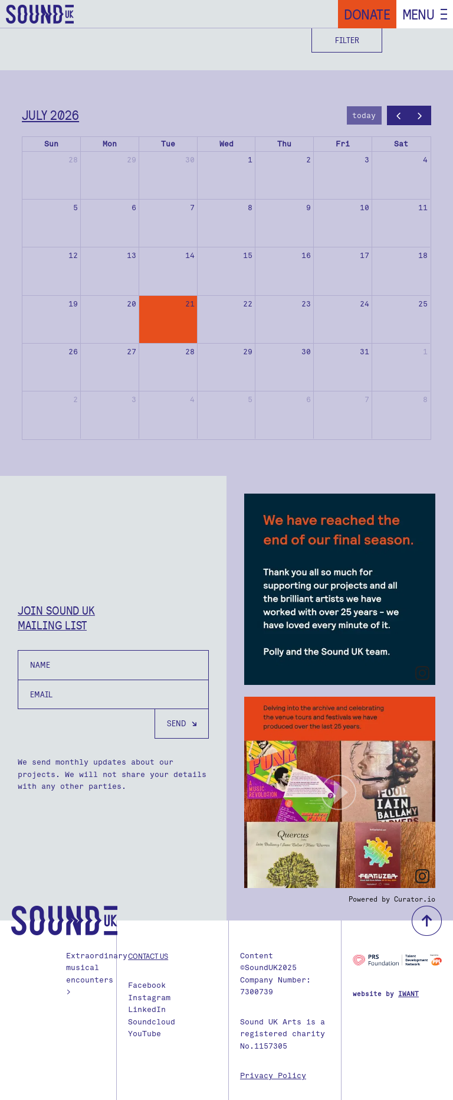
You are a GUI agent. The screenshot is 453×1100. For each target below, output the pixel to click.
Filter (347, 40)
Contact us (148, 956)
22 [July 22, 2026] (247, 304)
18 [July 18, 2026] (423, 255)
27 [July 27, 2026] (131, 352)
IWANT (408, 994)
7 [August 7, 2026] (367, 399)
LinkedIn (147, 1009)
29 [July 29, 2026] (247, 352)
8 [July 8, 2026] (250, 208)
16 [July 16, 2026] (306, 255)
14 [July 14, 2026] (190, 255)
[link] (422, 673)
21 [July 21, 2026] (190, 304)
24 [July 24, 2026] (364, 304)
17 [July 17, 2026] (364, 255)
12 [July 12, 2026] (73, 255)
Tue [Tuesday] (168, 144)
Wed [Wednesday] (226, 144)
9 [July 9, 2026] (308, 208)
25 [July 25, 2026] (423, 304)
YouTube (144, 1034)
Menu (418, 14)
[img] (339, 589)
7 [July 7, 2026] (192, 208)
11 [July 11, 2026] (423, 208)
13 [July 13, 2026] (131, 255)
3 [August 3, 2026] (134, 399)
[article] (339, 589)
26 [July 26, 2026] (73, 352)
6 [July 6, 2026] (134, 208)
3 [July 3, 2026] (367, 160)
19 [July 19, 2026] (73, 304)
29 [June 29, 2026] (131, 160)
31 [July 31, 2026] (364, 352)
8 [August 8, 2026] (425, 399)
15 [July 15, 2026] (247, 255)
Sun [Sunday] (51, 144)
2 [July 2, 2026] (308, 160)
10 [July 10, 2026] (364, 208)
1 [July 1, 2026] (250, 160)
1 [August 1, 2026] (425, 352)
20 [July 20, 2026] (131, 304)
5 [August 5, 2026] (250, 399)
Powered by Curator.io (392, 899)
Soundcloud (151, 1022)
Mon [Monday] (110, 144)
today (364, 115)
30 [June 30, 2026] (190, 160)
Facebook (147, 985)
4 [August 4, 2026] (192, 399)
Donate (367, 14)
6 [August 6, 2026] (308, 399)
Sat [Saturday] (401, 144)
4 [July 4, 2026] (425, 160)
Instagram (149, 998)
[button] (339, 792)
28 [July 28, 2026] (190, 352)
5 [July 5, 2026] (75, 208)
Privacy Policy (273, 1075)
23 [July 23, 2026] (306, 304)
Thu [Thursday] (284, 144)
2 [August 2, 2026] (75, 399)
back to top (427, 921)
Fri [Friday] (343, 144)
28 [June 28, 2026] (73, 160)
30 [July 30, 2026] (306, 352)
